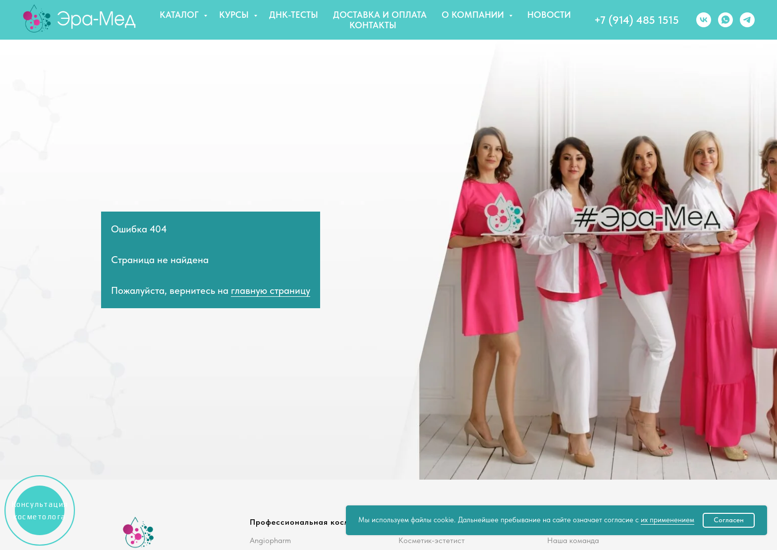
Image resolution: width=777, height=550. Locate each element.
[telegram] (747, 19)
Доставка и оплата (380, 14)
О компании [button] (474, 14)
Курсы (235, 14)
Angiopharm (270, 540)
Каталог (180, 14)
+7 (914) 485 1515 (636, 19)
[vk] (703, 19)
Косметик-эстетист (431, 540)
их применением (667, 519)
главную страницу (270, 290)
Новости (549, 14)
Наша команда (573, 540)
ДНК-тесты (293, 14)
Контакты (372, 25)
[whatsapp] (725, 19)
